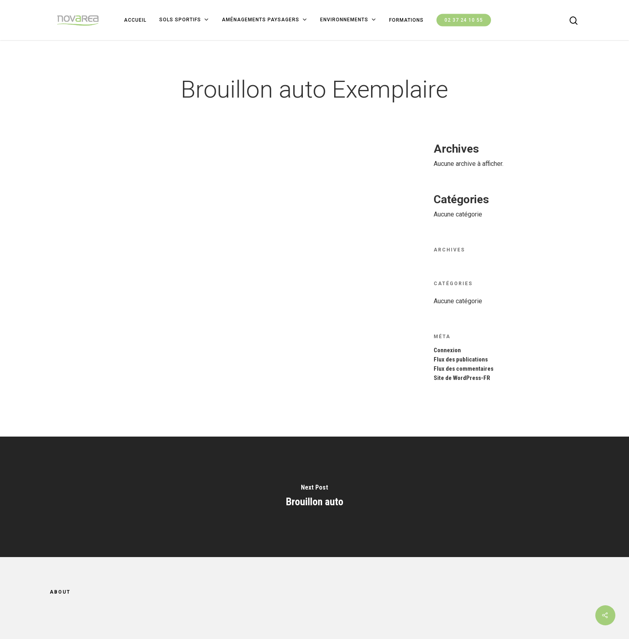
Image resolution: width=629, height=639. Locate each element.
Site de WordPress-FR (462, 378)
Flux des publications (461, 360)
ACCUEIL (135, 20)
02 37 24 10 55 (463, 20)
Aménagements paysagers (264, 20)
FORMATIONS (406, 20)
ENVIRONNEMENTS (347, 20)
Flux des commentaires (463, 369)
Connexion (447, 350)
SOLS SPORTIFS (183, 20)
